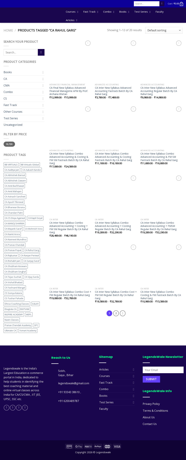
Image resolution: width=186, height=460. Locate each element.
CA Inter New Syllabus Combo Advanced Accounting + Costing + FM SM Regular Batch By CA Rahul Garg (68, 227)
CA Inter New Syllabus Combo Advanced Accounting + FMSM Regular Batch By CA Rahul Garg (158, 226)
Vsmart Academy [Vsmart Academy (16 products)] (27, 330)
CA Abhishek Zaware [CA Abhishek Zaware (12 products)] (15, 180)
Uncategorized (13, 125)
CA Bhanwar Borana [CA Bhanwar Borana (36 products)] (15, 207)
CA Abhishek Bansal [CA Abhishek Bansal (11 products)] (15, 175)
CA (5, 79)
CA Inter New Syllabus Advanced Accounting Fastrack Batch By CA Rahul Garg (113, 91)
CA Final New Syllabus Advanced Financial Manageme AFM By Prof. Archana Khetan (68, 91)
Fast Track (10, 105)
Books (8, 72)
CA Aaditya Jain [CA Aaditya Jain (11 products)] (12, 169)
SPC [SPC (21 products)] (36, 325)
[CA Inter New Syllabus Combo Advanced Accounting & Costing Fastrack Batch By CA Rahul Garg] (116, 127)
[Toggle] (43, 72)
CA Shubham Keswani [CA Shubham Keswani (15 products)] (16, 266)
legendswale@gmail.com (73, 383)
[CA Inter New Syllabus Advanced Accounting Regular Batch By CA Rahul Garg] (161, 61)
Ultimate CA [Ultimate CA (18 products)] (10, 330)
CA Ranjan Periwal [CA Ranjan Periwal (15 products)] (30, 255)
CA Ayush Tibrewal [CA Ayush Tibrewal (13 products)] (14, 202)
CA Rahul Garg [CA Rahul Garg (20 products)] (32, 250)
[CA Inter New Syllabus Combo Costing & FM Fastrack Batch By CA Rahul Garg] (161, 265)
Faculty (103, 409)
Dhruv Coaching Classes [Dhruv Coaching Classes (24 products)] (17, 303)
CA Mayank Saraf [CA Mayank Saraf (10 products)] (13, 228)
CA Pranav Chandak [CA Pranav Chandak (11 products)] (14, 244)
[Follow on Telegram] (25, 407)
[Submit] (161, 3)
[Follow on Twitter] (19, 407)
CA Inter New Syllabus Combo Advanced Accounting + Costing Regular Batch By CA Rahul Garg (113, 226)
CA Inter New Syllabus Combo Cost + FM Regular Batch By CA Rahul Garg (70, 293)
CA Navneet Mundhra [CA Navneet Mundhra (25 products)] (15, 239)
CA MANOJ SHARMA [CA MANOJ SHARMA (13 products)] (14, 223)
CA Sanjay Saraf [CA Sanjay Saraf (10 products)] (31, 260)
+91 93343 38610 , (70, 392)
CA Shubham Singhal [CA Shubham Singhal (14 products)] (15, 271)
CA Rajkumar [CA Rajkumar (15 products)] (11, 255)
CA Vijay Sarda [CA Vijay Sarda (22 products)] (32, 276)
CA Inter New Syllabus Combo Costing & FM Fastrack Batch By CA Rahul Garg (160, 295)
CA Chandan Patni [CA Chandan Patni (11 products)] (14, 212)
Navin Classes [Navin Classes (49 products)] (12, 319)
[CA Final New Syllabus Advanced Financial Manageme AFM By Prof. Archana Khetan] (70, 61)
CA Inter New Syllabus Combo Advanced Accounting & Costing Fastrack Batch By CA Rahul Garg (113, 157)
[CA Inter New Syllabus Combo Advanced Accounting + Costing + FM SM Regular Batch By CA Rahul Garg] (70, 196)
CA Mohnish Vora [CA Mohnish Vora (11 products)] (33, 228)
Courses (104, 376)
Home (8, 30)
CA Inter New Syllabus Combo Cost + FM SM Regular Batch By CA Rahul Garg (116, 295)
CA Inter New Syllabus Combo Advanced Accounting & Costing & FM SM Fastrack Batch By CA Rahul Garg (69, 158)
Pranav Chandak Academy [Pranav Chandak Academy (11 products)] (18, 325)
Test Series (11, 118)
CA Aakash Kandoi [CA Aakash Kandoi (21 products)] (32, 169)
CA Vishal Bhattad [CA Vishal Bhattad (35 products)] (13, 282)
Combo (8, 92)
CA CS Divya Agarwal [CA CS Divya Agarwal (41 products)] (15, 218)
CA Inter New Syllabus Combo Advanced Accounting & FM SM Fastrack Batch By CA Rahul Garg (159, 157)
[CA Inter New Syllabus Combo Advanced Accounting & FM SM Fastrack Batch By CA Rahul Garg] (161, 127)
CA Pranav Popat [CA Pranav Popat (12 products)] (13, 250)
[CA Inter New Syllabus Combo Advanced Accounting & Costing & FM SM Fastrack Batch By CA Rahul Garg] (70, 127)
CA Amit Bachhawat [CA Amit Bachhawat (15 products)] (14, 185)
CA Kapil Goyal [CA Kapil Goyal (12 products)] (35, 218)
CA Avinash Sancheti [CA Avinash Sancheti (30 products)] (15, 196)
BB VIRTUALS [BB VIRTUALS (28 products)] (11, 164)
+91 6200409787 (68, 401)
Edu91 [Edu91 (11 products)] (35, 303)
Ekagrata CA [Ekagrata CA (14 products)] (11, 309)
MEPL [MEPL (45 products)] (29, 314)
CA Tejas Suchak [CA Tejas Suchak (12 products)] (13, 276)
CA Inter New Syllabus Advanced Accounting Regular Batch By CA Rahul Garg (158, 91)
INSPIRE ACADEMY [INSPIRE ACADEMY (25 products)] (14, 314)
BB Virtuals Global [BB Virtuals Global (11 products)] (30, 164)
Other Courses (13, 112)
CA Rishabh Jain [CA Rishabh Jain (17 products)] (12, 260)
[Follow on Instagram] (13, 407)
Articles (104, 369)
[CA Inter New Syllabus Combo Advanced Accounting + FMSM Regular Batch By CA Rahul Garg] (161, 196)
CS (5, 98)
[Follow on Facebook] (6, 407)
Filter (9, 144)
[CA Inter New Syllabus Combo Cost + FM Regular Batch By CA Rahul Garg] (70, 265)
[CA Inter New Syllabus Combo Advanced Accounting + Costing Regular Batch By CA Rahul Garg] (116, 196)
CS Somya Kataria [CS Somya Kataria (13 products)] (13, 293)
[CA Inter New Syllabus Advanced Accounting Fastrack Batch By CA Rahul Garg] (116, 61)
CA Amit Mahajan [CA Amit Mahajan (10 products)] (13, 191)
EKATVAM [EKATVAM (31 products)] (24, 309)
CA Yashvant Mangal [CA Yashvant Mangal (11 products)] (15, 287)
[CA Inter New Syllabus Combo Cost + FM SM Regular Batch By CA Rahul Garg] (116, 265)
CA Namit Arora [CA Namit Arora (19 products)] (12, 234)
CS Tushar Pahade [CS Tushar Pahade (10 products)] (14, 298)
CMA (7, 85)
